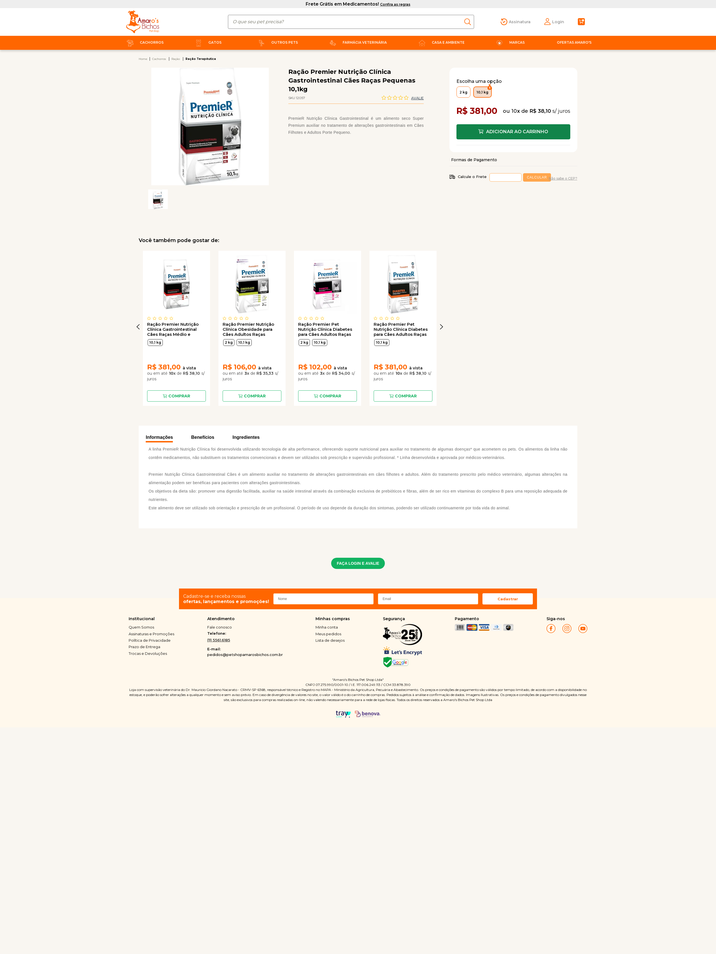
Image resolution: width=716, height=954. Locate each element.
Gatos (207, 42)
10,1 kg (155, 342)
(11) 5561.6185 (218, 640)
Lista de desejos (330, 640)
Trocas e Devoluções (148, 653)
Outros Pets (277, 42)
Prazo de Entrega (144, 646)
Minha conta (326, 627)
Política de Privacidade (150, 640)
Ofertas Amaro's (574, 42)
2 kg (229, 342)
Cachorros (144, 42)
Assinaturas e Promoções (151, 634)
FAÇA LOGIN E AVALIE (358, 563)
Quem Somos (141, 627)
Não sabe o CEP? (563, 178)
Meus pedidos (328, 634)
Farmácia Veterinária (357, 42)
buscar (469, 21)
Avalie (417, 98)
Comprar (179, 396)
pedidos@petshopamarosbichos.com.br (245, 654)
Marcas (509, 42)
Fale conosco (219, 627)
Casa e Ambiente (440, 42)
